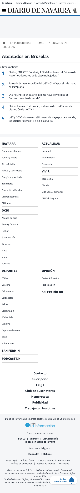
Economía (47, 164)
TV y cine (6, 243)
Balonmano (7, 291)
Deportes (9, 271)
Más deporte (8, 343)
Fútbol (5, 278)
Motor (5, 256)
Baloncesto (7, 297)
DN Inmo (6, 203)
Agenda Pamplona (45, 2)
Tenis (4, 336)
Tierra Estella (8, 164)
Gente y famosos (10, 224)
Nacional (46, 151)
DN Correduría (50, 438)
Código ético (27, 460)
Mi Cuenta (64, 463)
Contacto (40, 373)
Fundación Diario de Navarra (40, 441)
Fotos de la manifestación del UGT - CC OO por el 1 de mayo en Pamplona (42, 85)
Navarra (9, 144)
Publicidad (40, 402)
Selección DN (52, 292)
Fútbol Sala (7, 317)
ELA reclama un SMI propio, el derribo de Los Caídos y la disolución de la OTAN (41, 107)
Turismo (6, 263)
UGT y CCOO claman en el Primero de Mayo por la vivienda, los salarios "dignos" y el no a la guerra (42, 119)
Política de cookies (46, 463)
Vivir (46, 171)
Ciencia (45, 185)
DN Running (8, 310)
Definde (47, 453)
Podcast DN (11, 359)
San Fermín (11, 351)
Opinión (48, 271)
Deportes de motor (11, 330)
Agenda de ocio (9, 217)
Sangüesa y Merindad (12, 177)
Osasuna (6, 284)
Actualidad (51, 144)
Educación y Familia (12, 190)
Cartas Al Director (50, 278)
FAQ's (40, 385)
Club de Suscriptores (40, 391)
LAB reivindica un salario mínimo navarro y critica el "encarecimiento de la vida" (38, 96)
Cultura (5, 230)
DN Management (10, 196)
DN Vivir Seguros (50, 198)
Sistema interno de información (54, 460)
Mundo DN (33, 453)
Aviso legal (11, 460)
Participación (48, 284)
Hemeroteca (40, 397)
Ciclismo (6, 323)
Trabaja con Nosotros (40, 408)
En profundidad (21, 43)
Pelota (5, 304)
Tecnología (47, 178)
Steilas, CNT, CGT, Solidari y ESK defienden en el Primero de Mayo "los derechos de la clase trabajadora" (42, 73)
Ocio (5, 210)
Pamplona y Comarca (12, 151)
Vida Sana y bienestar (52, 191)
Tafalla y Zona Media (12, 170)
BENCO (22, 438)
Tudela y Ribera (9, 157)
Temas (40, 43)
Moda (4, 250)
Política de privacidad (22, 463)
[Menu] (4, 10)
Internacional (48, 157)
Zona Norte (7, 183)
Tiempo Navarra (24, 2)
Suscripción (40, 379)
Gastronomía (8, 237)
